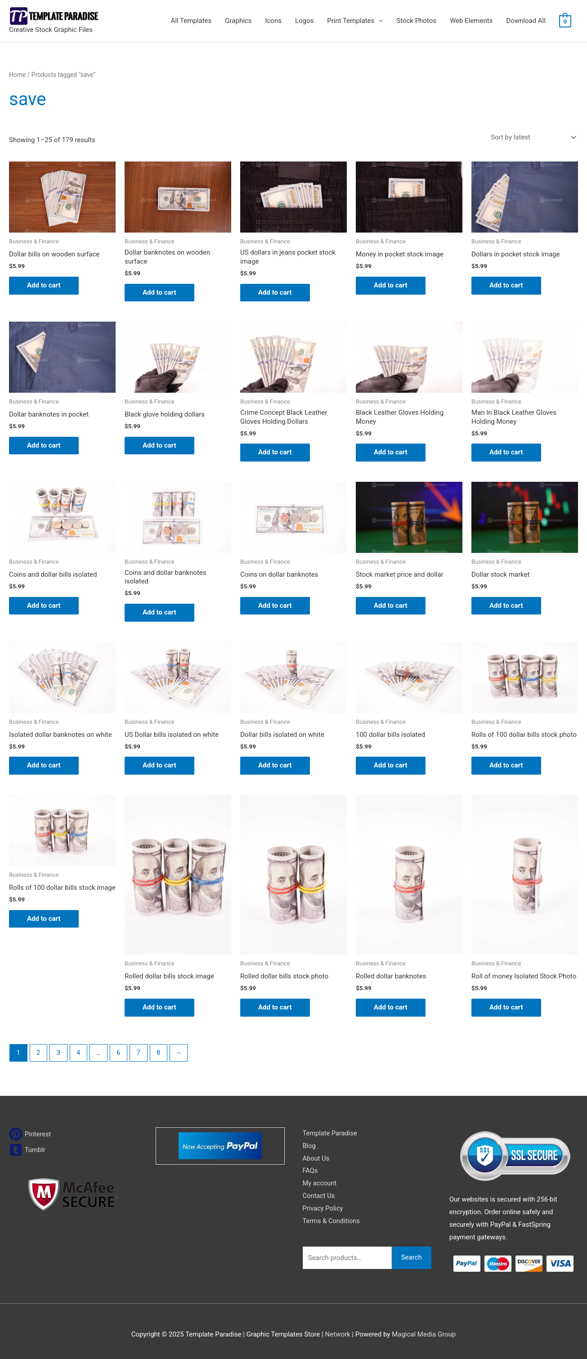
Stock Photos (416, 21)
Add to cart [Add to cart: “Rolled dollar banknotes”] (391, 1007)
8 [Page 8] (158, 1053)
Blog (309, 1146)
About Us (316, 1158)
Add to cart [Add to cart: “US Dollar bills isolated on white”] (159, 765)
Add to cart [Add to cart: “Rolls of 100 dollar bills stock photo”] (506, 765)
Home (17, 74)
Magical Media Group (424, 1334)
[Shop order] (531, 137)
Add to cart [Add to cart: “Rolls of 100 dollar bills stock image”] (44, 919)
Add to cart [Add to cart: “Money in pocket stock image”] (391, 285)
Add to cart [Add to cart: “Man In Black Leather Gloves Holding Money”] (506, 452)
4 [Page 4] (78, 1053)
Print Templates (350, 21)
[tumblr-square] (27, 1150)
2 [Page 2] (38, 1053)
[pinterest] (30, 1134)
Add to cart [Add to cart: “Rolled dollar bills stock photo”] (275, 1007)
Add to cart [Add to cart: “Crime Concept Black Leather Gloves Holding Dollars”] (275, 452)
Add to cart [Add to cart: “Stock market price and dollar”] (391, 605)
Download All (526, 21)
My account (320, 1183)
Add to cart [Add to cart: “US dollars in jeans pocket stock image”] (275, 292)
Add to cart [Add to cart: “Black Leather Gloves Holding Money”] (391, 452)
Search (411, 1257)
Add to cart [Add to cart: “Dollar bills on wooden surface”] (44, 285)
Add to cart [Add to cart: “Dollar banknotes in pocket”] (44, 445)
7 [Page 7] (138, 1053)
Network (337, 1334)
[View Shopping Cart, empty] (565, 21)
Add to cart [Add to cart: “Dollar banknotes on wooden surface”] (159, 292)
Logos (304, 21)
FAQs (310, 1170)
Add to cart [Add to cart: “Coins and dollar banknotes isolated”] (159, 612)
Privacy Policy (323, 1208)
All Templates (191, 21)
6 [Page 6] (118, 1053)
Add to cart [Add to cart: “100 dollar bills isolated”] (391, 765)
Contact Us (319, 1196)
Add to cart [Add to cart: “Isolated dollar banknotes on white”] (44, 765)
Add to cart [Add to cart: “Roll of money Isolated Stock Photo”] (506, 1007)
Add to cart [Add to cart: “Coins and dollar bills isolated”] (44, 605)
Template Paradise (330, 1133)
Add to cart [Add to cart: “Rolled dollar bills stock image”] (159, 1007)
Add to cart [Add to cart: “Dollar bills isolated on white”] (275, 765)
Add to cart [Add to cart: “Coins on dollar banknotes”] (275, 605)
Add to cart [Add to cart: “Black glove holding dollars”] (159, 445)
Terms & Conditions (332, 1221)
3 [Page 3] (58, 1053)
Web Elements (471, 21)
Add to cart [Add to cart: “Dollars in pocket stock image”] (506, 285)
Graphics (238, 21)
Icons (273, 21)
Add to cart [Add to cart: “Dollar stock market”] (506, 605)
